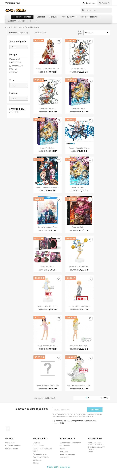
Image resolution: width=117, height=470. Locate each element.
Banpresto (17, 66)
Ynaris (14, 72)
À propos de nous (40, 454)
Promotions (10, 443)
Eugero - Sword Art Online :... (79, 306)
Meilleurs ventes (11, 448)
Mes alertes (64, 457)
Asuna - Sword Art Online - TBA (48, 69)
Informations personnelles (70, 443)
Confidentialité (38, 446)
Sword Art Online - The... (47, 227)
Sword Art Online (17, 110)
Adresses (64, 451)
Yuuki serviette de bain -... (48, 346)
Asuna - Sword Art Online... (79, 267)
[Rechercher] (96, 10)
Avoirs (62, 448)
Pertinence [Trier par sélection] (97, 32)
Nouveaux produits (12, 446)
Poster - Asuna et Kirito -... (79, 148)
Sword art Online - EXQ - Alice (47, 385)
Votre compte (67, 438)
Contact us (37, 460)
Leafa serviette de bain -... (79, 346)
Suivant (104, 397)
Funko (14, 69)
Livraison (36, 443)
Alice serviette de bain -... (48, 306)
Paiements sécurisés (41, 457)
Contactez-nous (12, 3)
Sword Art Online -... (79, 69)
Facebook (8, 428)
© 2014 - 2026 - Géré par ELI (58, 467)
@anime (15, 59)
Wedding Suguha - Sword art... (79, 385)
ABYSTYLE (16, 62)
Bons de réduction (67, 454)
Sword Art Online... (79, 108)
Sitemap (36, 463)
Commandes (65, 446)
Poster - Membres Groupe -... (47, 187)
